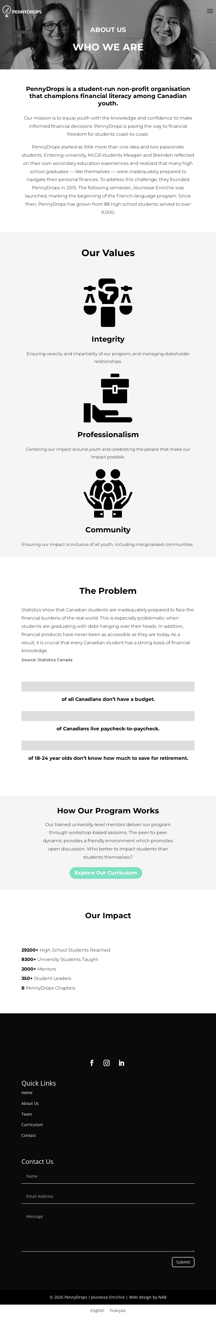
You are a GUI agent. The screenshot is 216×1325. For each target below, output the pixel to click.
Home (27, 1092)
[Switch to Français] (118, 1310)
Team (26, 1114)
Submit (183, 1262)
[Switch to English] (97, 1310)
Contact (28, 1135)
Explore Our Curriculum (106, 873)
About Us (30, 1103)
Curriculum (32, 1124)
